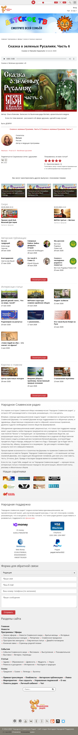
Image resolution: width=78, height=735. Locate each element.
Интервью (65, 635)
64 (60, 2)
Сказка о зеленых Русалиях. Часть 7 (57, 129)
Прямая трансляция (13, 678)
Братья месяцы (51, 635)
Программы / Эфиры (11, 632)
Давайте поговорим (55, 641)
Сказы (4, 669)
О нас (63, 680)
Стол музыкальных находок (15, 638)
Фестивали (34, 652)
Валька (19, 138)
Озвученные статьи (35, 641)
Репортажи (34, 638)
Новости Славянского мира (31, 635)
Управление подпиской (46, 680)
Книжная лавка (9, 643)
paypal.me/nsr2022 (57, 552)
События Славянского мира (15, 652)
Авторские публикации (51, 678)
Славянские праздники (52, 638)
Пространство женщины (13, 641)
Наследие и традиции (46, 665)
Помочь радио (10, 683)
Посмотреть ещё (39, 280)
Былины (36, 672)
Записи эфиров (9, 635)
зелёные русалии (25, 151)
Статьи (4, 659)
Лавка (68, 678)
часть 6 (13, 151)
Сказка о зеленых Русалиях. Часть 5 (25, 129)
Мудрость (42, 662)
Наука (51, 662)
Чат (68, 11)
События (5, 649)
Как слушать (25, 680)
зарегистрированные (69, 166)
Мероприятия (10, 680)
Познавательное (63, 652)
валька (5, 151)
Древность (30, 662)
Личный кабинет (29, 683)
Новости (5, 629)
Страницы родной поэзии (30, 643)
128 (56, 2)
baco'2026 (6, 732)
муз (64, 2)
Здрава (6, 662)
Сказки (17, 672)
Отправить (8, 612)
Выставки (7, 655)
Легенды (26, 672)
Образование (18, 662)
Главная (5, 626)
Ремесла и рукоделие (12, 665)
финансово (30, 518)
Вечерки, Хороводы (22, 655)
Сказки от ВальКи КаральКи (33, 51)
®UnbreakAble (25, 732)
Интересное (29, 665)
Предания (7, 672)
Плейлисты (31, 678)
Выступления (47, 652)
